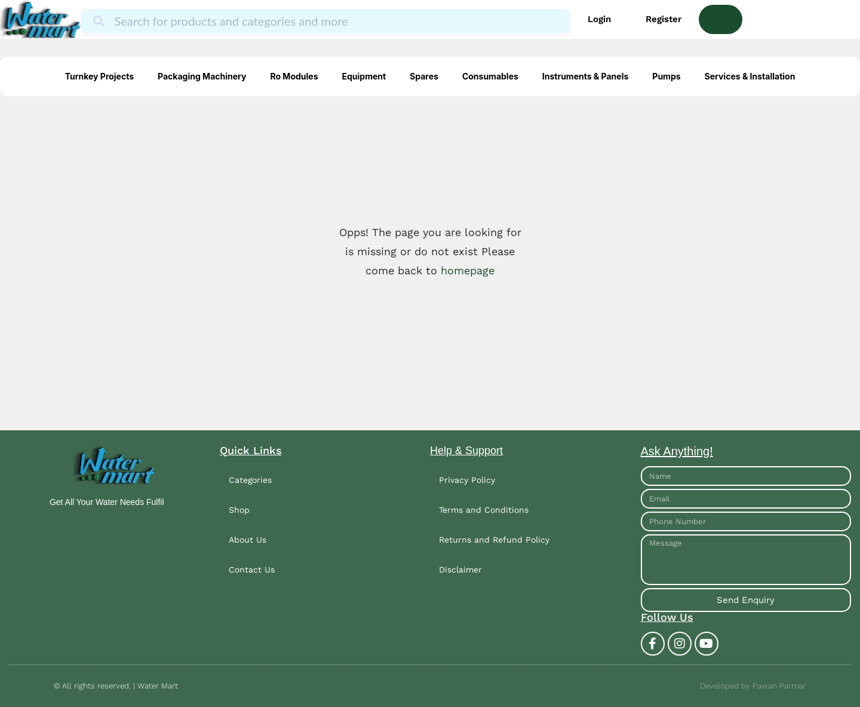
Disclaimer (460, 569)
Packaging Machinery (202, 76)
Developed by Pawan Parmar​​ (753, 685)
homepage (467, 270)
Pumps (666, 76)
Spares (424, 76)
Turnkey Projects (99, 76)
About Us (247, 539)
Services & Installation (750, 76)
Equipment (364, 76)
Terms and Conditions (484, 510)
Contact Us (252, 569)
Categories (250, 480)
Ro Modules (294, 76)
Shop (239, 510)
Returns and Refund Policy (494, 539)
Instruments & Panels (585, 76)
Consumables (490, 76)
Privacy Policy (467, 480)
